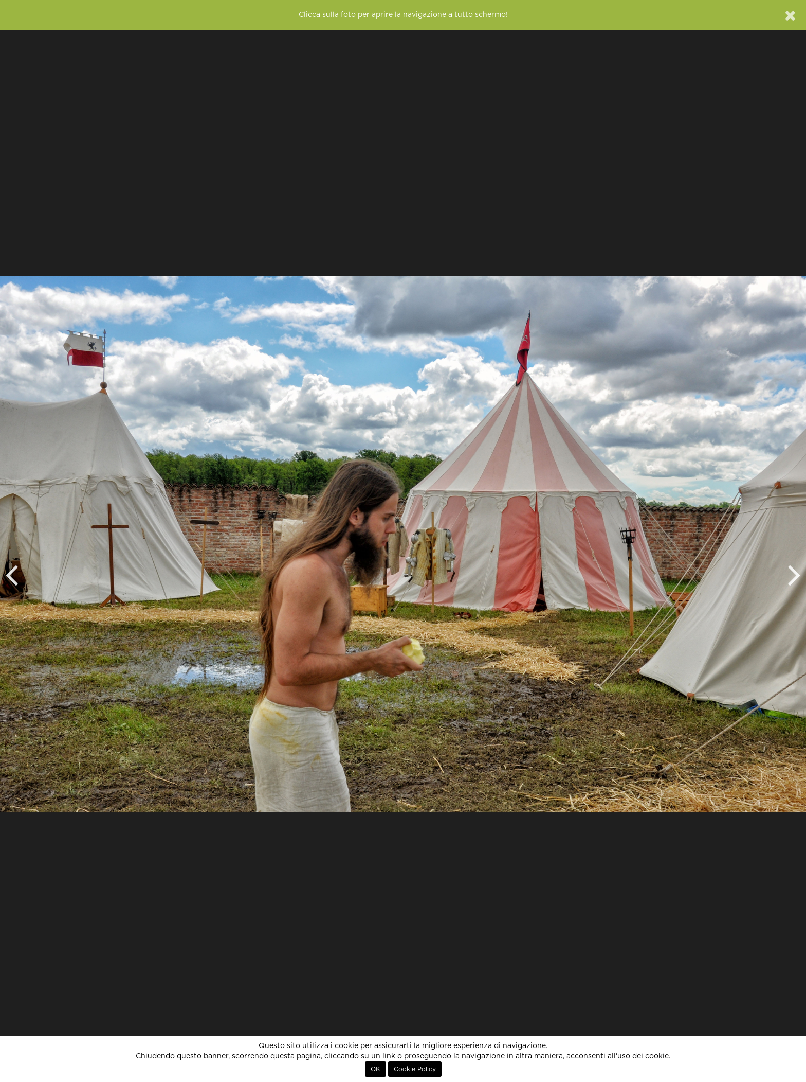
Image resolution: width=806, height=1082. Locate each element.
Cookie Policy (415, 1069)
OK (375, 1069)
